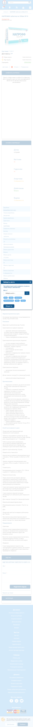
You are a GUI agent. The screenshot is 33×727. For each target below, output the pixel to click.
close (30, 328)
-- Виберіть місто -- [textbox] (10, 338)
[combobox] (17, 338)
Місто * (6, 336)
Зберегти (9, 351)
